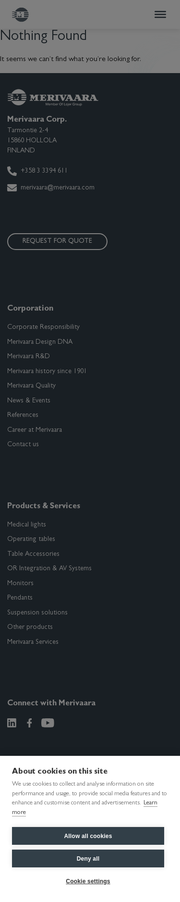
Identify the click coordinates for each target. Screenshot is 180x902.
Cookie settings (88, 881)
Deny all (88, 858)
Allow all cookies (88, 836)
